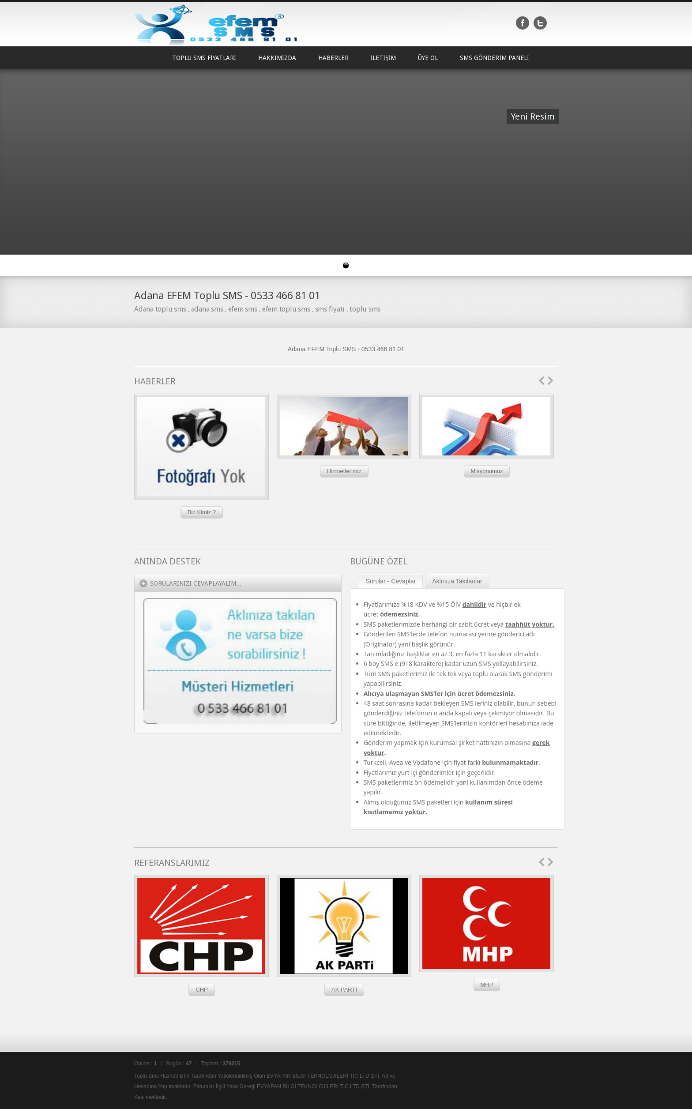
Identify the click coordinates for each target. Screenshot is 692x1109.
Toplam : (220, 1063)
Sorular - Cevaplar (391, 581)
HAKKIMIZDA (277, 57)
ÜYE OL (428, 57)
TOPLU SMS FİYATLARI (204, 57)
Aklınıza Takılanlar (457, 581)
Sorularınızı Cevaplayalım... (195, 583)
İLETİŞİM (383, 57)
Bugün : (179, 1063)
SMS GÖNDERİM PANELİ (494, 57)
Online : (145, 1063)
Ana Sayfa (147, 57)
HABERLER (333, 57)
